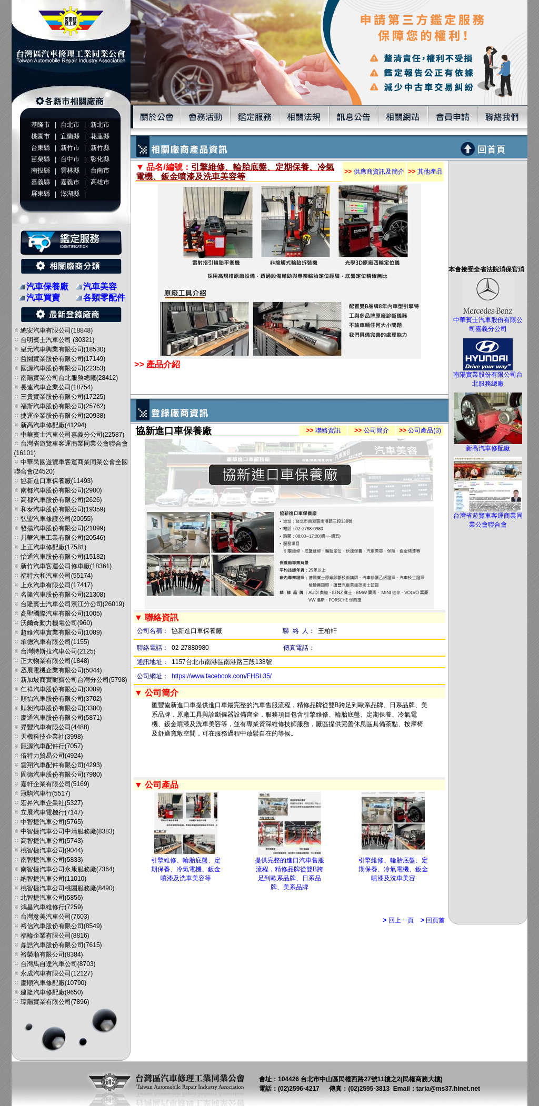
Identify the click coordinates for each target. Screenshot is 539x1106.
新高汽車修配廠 (488, 445)
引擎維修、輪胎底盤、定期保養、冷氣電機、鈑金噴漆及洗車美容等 (186, 869)
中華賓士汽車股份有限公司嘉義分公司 (488, 321)
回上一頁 (398, 920)
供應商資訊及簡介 (374, 171)
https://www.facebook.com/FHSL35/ (222, 676)
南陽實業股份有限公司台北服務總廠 (488, 376)
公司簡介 (371, 430)
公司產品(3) (420, 430)
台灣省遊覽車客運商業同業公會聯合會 (488, 517)
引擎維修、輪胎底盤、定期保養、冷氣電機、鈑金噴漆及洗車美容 (393, 869)
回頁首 (433, 920)
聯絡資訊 (323, 430)
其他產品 (425, 171)
